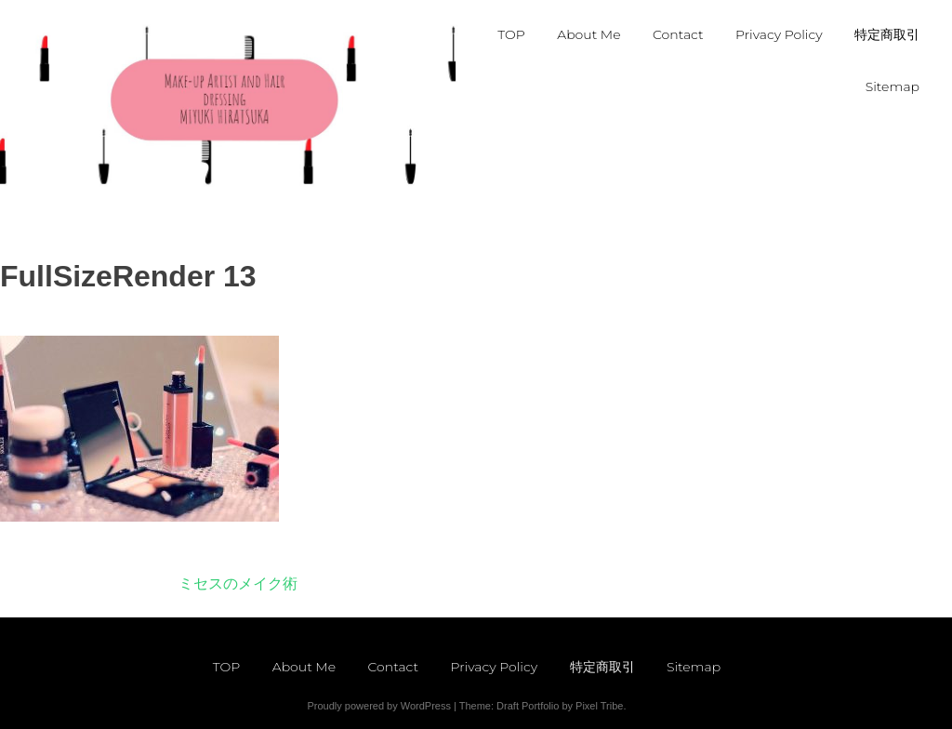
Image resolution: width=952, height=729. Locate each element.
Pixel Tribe (599, 705)
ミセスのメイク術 (238, 583)
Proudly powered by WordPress (378, 705)
